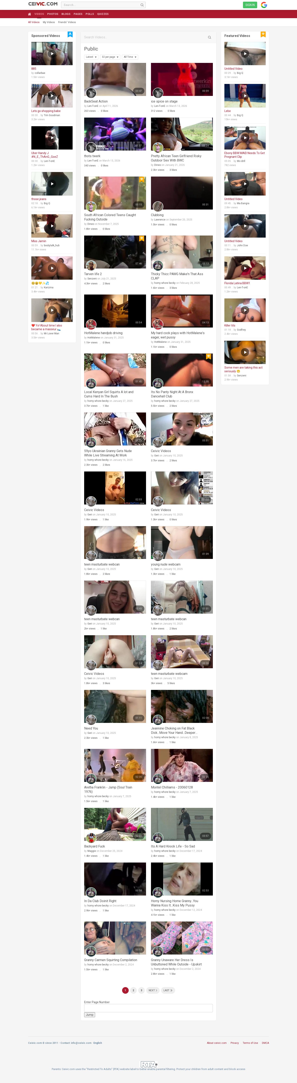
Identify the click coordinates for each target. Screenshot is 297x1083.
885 (33, 68)
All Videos (34, 22)
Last (166, 990)
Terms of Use (250, 1043)
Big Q (47, 203)
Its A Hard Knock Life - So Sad (173, 846)
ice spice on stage (164, 101)
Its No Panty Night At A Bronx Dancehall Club (172, 394)
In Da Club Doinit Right (100, 901)
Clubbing (157, 215)
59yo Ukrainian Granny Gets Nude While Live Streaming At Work (108, 453)
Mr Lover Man (51, 333)
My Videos (49, 22)
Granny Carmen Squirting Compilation (110, 960)
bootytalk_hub (51, 245)
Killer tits (229, 325)
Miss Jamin (38, 241)
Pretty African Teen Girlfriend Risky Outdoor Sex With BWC (176, 158)
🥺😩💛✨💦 (40, 283)
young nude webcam (165, 564)
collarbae (40, 73)
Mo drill (241, 161)
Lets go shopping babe (46, 111)
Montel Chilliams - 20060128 (172, 787)
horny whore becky (165, 283)
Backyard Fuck (94, 846)
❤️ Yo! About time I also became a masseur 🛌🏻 (46, 327)
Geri (156, 455)
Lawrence (159, 219)
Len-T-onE (49, 161)
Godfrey (241, 329)
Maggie (91, 851)
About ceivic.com (217, 1043)
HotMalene (93, 337)
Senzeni (92, 278)
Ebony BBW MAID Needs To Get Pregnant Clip (244, 154)
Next (152, 990)
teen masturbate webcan (102, 564)
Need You (91, 728)
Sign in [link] (250, 5)
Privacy (235, 1043)
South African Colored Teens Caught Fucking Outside (110, 217)
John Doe (242, 245)
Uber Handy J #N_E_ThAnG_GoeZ (44, 154)
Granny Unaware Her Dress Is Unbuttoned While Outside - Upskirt (176, 962)
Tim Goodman (52, 115)
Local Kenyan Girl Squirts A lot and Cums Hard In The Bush (108, 394)
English (97, 1043)
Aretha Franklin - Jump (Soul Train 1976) (108, 789)
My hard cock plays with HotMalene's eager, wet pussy (178, 335)
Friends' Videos (67, 22)
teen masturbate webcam (169, 674)
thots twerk (92, 156)
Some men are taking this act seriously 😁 (243, 369)
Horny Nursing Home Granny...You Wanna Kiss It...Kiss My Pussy (174, 903)
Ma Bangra (243, 203)
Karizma (48, 287)
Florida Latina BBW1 (237, 283)
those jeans (38, 199)
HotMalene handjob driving (103, 333)
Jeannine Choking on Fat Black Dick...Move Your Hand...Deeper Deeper (173, 730)
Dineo (157, 165)
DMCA (265, 1043)
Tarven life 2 (93, 274)
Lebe (227, 111)
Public (91, 49)
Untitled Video (233, 68)
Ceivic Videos (161, 451)
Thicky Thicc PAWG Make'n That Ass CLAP (177, 276)
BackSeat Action (96, 101)
